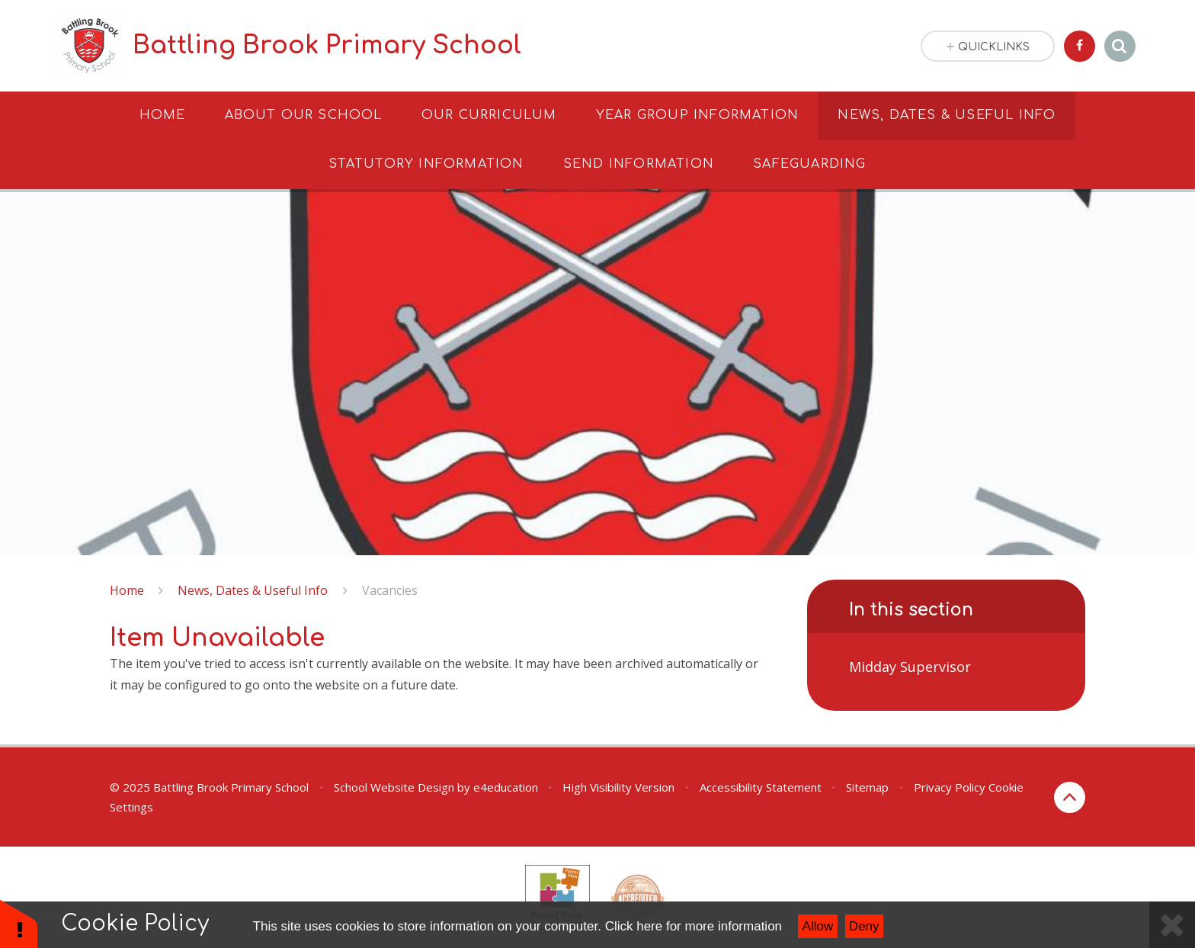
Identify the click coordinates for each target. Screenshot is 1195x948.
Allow (818, 926)
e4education (505, 787)
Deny (864, 926)
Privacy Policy (949, 787)
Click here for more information (693, 926)
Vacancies (390, 590)
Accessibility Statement (761, 787)
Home (127, 590)
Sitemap (867, 787)
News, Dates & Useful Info (253, 590)
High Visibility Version (618, 787)
